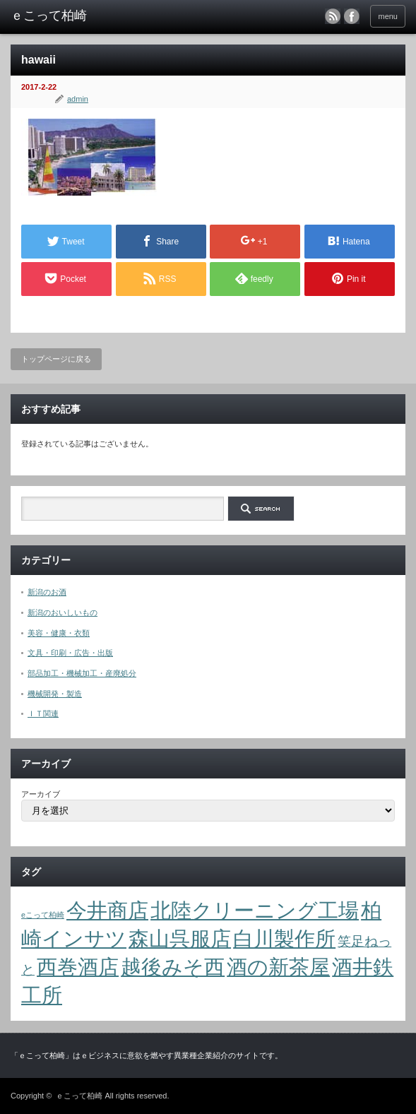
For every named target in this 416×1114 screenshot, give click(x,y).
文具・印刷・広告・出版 (70, 652)
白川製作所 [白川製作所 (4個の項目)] (284, 938)
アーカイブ (40, 794)
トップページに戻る (56, 359)
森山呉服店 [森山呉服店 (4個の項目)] (180, 938)
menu (388, 16)
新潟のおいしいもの (62, 612)
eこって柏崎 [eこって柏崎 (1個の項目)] (42, 915)
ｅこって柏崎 (79, 1095)
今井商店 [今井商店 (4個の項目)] (107, 910)
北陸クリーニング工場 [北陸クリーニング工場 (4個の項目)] (254, 910)
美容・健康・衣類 (59, 633)
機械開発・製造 (55, 693)
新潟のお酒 (47, 592)
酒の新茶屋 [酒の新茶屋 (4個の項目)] (278, 966)
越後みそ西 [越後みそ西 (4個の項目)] (173, 966)
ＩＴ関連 (43, 713)
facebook (351, 16)
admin (77, 99)
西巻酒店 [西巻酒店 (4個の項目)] (78, 966)
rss (332, 16)
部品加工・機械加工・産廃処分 (82, 673)
